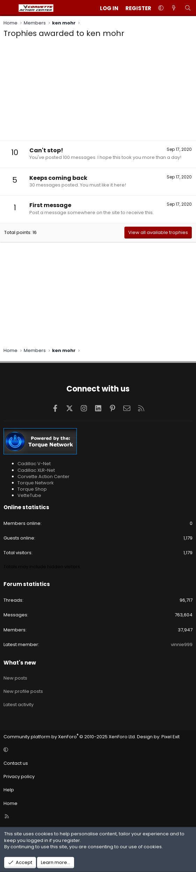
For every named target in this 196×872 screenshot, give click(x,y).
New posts (15, 678)
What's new (19, 662)
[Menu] (9, 8)
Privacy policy (19, 776)
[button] (161, 8)
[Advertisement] (98, 91)
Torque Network (35, 482)
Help (8, 789)
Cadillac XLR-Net (36, 470)
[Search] (188, 8)
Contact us (15, 763)
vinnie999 (182, 644)
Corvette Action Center (43, 476)
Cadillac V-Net (34, 463)
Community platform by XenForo (69, 736)
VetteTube (29, 495)
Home (10, 803)
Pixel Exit (170, 736)
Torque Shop (32, 489)
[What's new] (174, 8)
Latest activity (18, 704)
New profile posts (23, 691)
